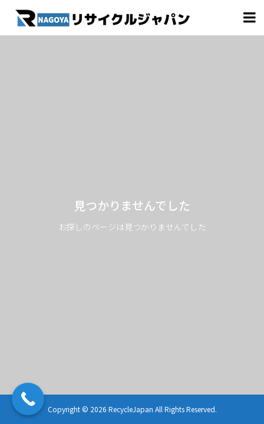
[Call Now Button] (28, 399)
